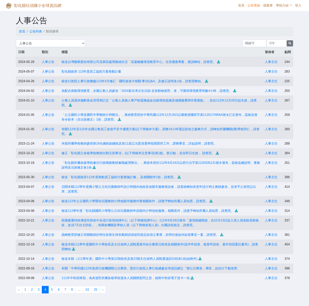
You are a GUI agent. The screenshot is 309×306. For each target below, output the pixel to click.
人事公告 (48, 62)
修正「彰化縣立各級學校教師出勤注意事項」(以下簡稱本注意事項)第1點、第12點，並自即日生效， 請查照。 (138, 153)
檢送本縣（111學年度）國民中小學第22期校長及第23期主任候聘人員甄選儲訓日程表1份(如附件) (129, 258)
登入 (298, 5)
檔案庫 (268, 5)
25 (95, 289)
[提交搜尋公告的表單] (290, 43)
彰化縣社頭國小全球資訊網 (37, 5)
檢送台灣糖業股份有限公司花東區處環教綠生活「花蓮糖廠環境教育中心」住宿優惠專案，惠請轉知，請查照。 (138, 62)
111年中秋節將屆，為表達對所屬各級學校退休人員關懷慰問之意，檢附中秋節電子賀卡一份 (125, 278)
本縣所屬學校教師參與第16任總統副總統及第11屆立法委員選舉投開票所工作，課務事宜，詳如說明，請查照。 (139, 143)
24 (87, 289)
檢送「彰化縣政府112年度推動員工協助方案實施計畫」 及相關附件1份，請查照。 (119, 177)
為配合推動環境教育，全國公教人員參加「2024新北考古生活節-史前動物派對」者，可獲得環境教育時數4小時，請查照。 (146, 90)
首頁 (242, 5)
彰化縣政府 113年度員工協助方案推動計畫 (91, 71)
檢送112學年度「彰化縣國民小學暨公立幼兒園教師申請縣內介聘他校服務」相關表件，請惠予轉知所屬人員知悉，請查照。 (147, 210)
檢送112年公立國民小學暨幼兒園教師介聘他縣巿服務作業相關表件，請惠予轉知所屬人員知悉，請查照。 (135, 201)
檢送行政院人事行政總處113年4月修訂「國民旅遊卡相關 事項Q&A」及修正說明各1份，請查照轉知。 (132, 81)
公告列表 (35, 31)
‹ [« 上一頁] (18, 289)
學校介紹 (282, 5)
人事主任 (271, 62)
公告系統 (254, 5)
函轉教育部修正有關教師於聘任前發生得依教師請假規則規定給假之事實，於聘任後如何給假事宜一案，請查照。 (140, 234)
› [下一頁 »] (102, 289)
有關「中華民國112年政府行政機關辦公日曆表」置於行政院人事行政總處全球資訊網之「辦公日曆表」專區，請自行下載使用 (149, 268)
